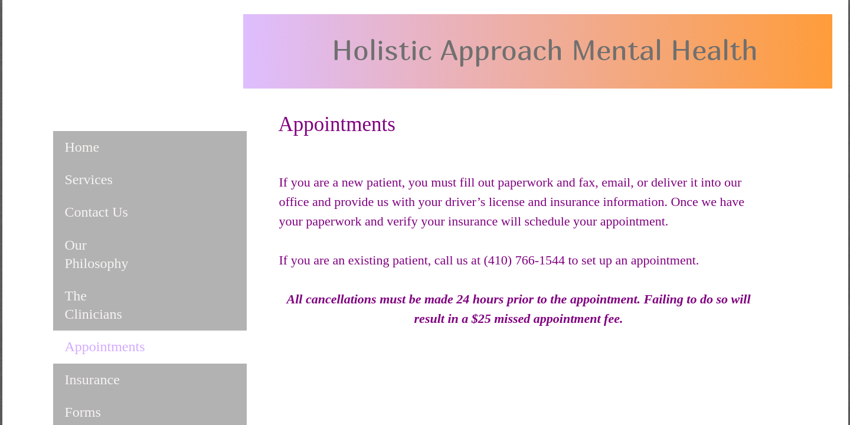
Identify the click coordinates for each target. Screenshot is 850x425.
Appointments (105, 346)
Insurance (92, 379)
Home (82, 147)
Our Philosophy (97, 254)
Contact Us (96, 212)
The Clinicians (93, 305)
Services (89, 179)
